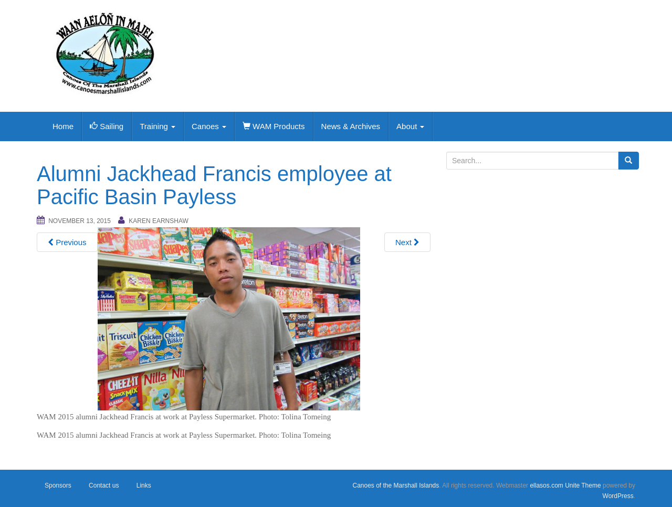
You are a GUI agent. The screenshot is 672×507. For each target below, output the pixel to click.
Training (157, 126)
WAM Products (274, 126)
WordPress (618, 496)
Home (63, 126)
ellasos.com (546, 485)
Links (143, 485)
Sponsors (58, 485)
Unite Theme (583, 485)
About (410, 126)
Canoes (209, 126)
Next (407, 242)
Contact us (104, 485)
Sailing (106, 126)
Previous (67, 242)
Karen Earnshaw (158, 221)
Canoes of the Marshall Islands (395, 485)
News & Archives (351, 126)
